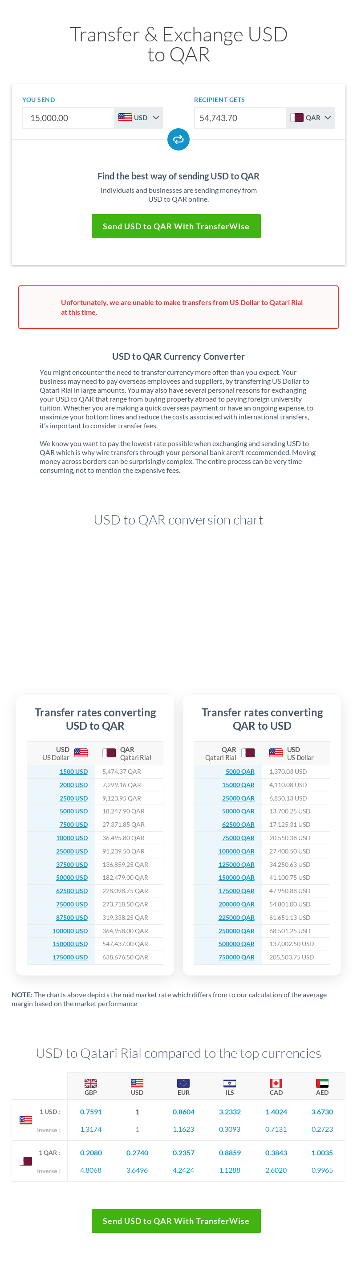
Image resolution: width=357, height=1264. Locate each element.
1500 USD (74, 771)
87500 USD (72, 917)
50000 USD (72, 877)
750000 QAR (237, 957)
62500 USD (72, 890)
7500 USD (74, 824)
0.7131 (276, 1129)
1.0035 (322, 1152)
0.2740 (137, 1152)
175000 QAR (237, 890)
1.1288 (229, 1170)
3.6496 (137, 1170)
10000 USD (72, 837)
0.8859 (230, 1152)
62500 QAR (238, 824)
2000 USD (74, 784)
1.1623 (183, 1129)
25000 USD (72, 851)
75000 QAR (238, 837)
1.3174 (90, 1129)
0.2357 (184, 1152)
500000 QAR (237, 943)
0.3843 (276, 1152)
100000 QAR (237, 851)
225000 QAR (237, 917)
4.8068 (90, 1170)
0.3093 (229, 1129)
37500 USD (72, 864)
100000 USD (70, 931)
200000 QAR (237, 904)
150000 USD (70, 943)
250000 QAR (237, 931)
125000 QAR (237, 864)
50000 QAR (238, 811)
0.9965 (322, 1170)
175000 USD (70, 957)
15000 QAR (238, 784)
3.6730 (322, 1111)
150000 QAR (237, 877)
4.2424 (183, 1170)
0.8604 (184, 1111)
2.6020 (276, 1170)
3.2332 (230, 1111)
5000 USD (74, 811)
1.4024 (276, 1111)
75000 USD (72, 904)
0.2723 (322, 1129)
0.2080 (91, 1152)
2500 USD (74, 798)
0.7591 (91, 1111)
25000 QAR (238, 798)
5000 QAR (240, 771)
